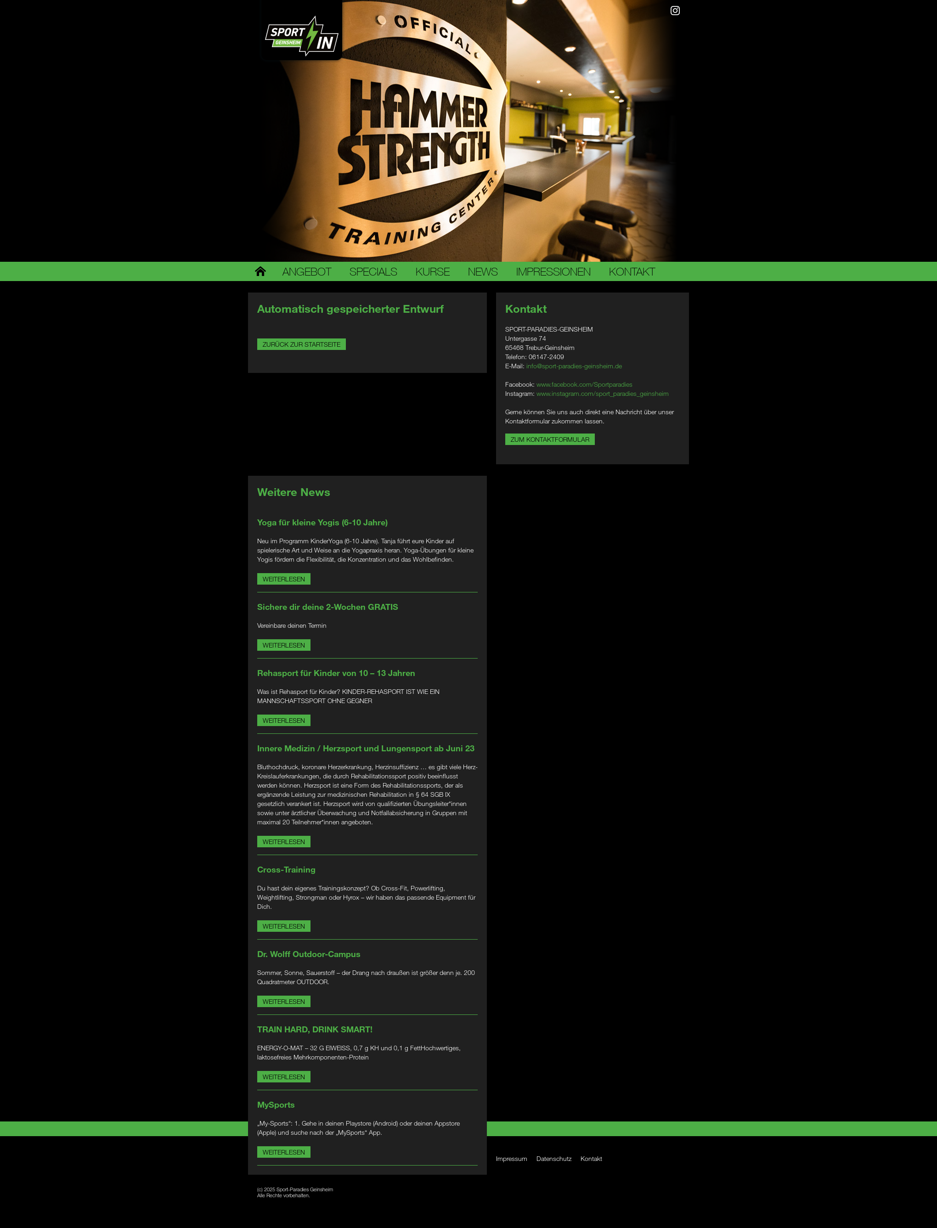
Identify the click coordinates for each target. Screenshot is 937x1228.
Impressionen (553, 271)
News (483, 271)
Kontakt (632, 271)
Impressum (511, 1158)
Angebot (306, 271)
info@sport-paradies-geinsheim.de (574, 366)
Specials (373, 271)
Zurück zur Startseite (301, 344)
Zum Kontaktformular (550, 439)
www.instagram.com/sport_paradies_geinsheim (602, 393)
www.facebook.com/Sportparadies (584, 384)
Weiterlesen (284, 579)
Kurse (433, 271)
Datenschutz (553, 1158)
